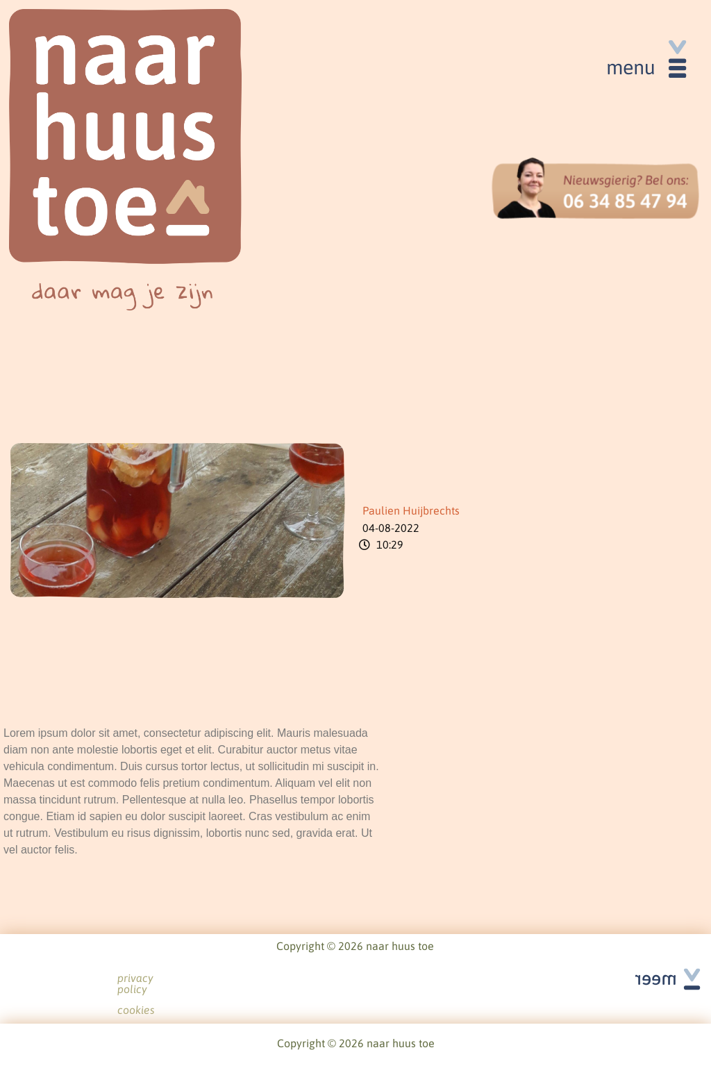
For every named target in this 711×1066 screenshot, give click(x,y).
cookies (398, 978)
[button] (645, 64)
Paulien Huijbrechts (411, 510)
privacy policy (328, 978)
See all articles (659, 963)
